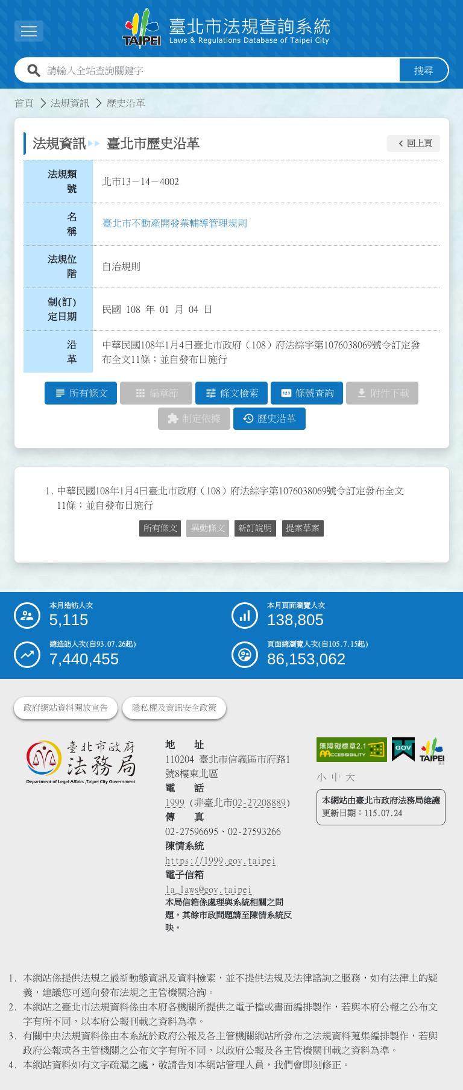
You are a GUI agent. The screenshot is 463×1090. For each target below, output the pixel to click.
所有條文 (160, 528)
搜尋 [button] (423, 70)
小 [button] (321, 777)
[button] (413, 143)
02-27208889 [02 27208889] (259, 802)
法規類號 (62, 181)
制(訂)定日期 (62, 309)
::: (7, 96)
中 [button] (336, 777)
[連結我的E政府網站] (403, 749)
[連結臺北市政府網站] (432, 751)
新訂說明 (255, 528)
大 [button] (350, 777)
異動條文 (208, 528)
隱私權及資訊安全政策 (174, 708)
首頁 (24, 103)
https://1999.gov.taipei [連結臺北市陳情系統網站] (220, 860)
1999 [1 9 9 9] (174, 802)
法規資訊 (70, 103)
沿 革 (75, 352)
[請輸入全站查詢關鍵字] (221, 70)
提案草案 (303, 528)
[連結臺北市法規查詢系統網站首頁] (226, 28)
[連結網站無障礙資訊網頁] (352, 750)
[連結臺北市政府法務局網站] (80, 762)
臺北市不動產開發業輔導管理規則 (174, 223)
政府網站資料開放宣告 (66, 708)
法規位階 (62, 266)
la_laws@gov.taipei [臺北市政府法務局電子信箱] (208, 889)
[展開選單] (28, 31)
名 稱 (75, 224)
